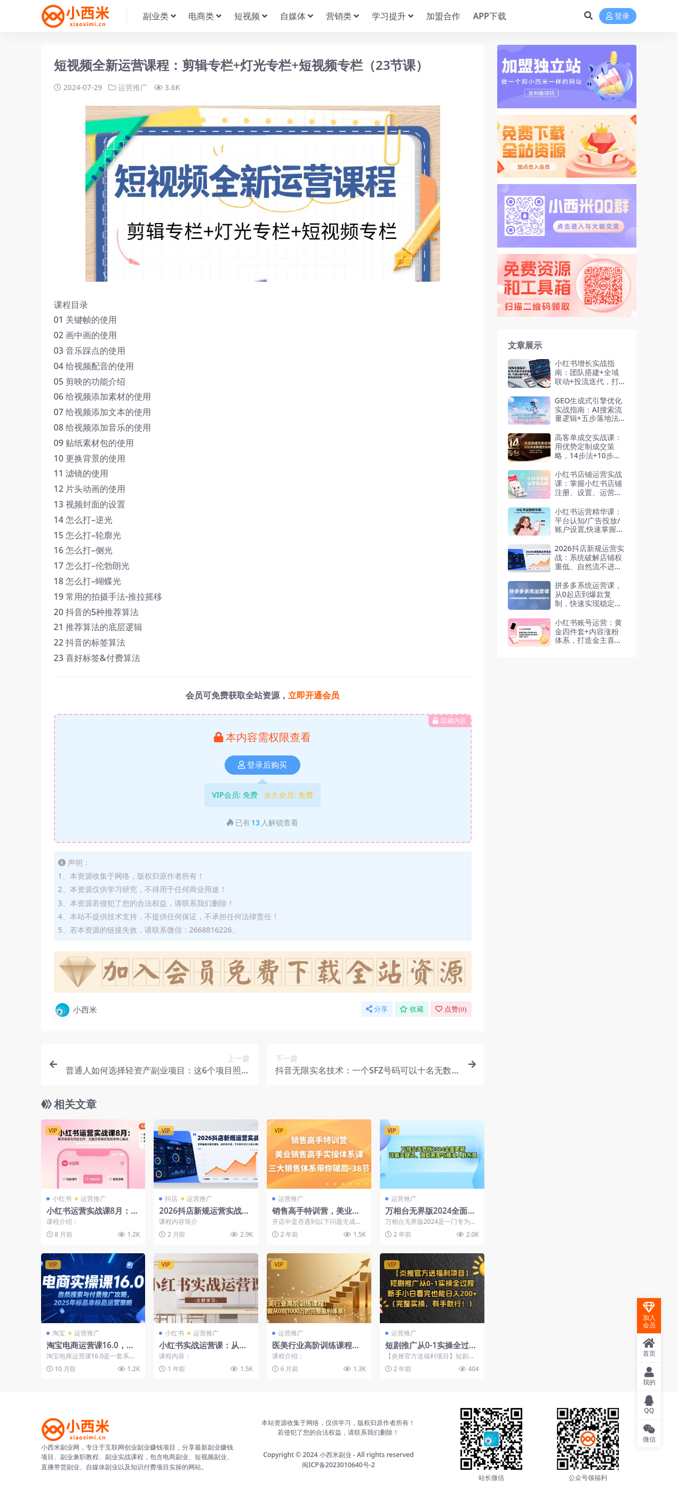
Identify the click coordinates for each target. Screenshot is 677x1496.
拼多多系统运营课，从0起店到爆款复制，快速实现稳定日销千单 (588, 598)
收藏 (412, 1009)
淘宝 (58, 1333)
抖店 (171, 1198)
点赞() (450, 1009)
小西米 (75, 1009)
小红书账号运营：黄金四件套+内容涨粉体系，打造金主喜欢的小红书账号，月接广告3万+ (588, 640)
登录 (618, 16)
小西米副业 (336, 1454)
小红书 (61, 1198)
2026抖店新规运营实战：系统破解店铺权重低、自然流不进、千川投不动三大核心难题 (589, 566)
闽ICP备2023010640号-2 (338, 1464)
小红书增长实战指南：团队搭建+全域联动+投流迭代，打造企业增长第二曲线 (588, 376)
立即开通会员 (313, 695)
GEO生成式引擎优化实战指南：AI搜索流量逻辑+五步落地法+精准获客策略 (589, 413)
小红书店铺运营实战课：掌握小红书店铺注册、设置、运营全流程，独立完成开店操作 (588, 492)
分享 (377, 1009)
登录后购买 (262, 765)
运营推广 (133, 87)
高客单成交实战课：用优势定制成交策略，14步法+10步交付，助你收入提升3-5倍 (590, 455)
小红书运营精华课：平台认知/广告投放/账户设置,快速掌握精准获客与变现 (589, 524)
